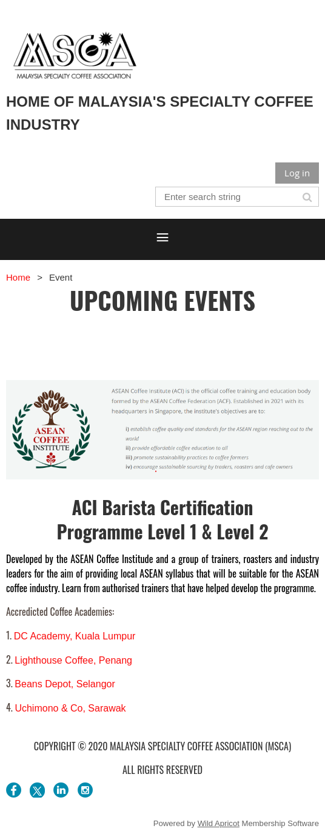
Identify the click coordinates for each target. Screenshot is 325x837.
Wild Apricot (219, 823)
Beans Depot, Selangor (65, 684)
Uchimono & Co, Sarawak (70, 708)
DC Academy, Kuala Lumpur (75, 636)
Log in (297, 173)
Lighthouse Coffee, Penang (73, 660)
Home (18, 277)
